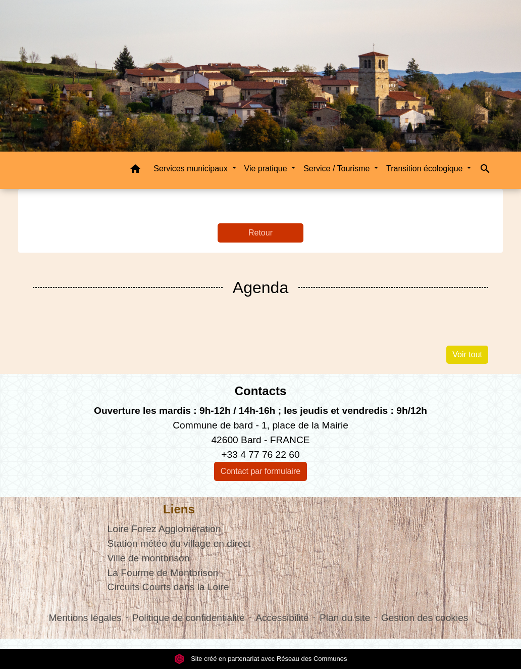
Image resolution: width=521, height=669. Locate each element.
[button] (135, 170)
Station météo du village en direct (179, 543)
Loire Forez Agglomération (164, 528)
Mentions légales (85, 617)
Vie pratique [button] (267, 168)
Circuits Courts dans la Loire (168, 587)
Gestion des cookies (424, 617)
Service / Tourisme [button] (337, 168)
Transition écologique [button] (425, 168)
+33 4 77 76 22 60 (260, 454)
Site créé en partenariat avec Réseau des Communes (260, 658)
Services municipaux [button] (191, 168)
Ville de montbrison (149, 558)
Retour (260, 232)
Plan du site (345, 617)
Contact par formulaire (260, 471)
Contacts (261, 391)
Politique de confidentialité (188, 617)
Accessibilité (282, 617)
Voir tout (467, 354)
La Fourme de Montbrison (163, 572)
